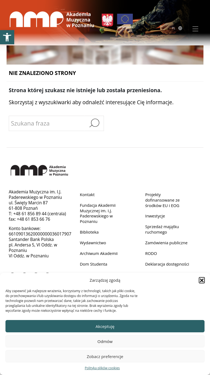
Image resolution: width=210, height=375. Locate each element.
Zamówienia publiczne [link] (167, 244)
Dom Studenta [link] (94, 265)
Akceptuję (105, 326)
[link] (7, 37)
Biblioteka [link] (89, 233)
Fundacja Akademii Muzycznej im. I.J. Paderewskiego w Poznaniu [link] (98, 213)
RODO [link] (151, 254)
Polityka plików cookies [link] (102, 368)
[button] (202, 280)
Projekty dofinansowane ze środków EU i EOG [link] (163, 200)
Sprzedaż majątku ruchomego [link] (162, 230)
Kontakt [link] (87, 194)
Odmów (104, 341)
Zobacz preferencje (105, 356)
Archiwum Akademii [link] (99, 254)
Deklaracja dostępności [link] (157, 268)
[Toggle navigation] (195, 28)
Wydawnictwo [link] (93, 244)
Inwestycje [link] (155, 216)
